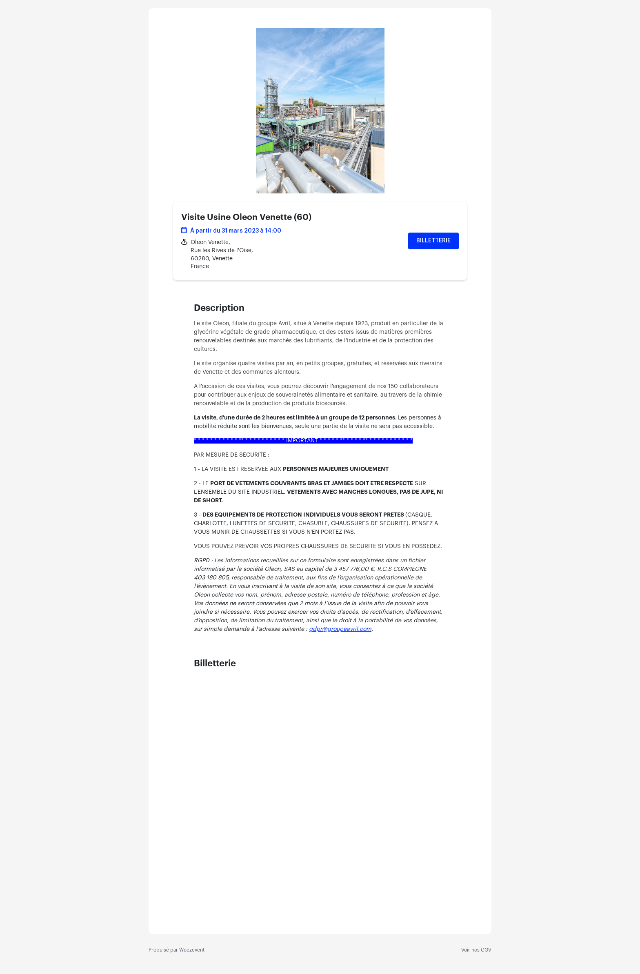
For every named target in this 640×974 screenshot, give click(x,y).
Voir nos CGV (476, 949)
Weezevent (191, 949)
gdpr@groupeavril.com (340, 629)
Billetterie (433, 241)
